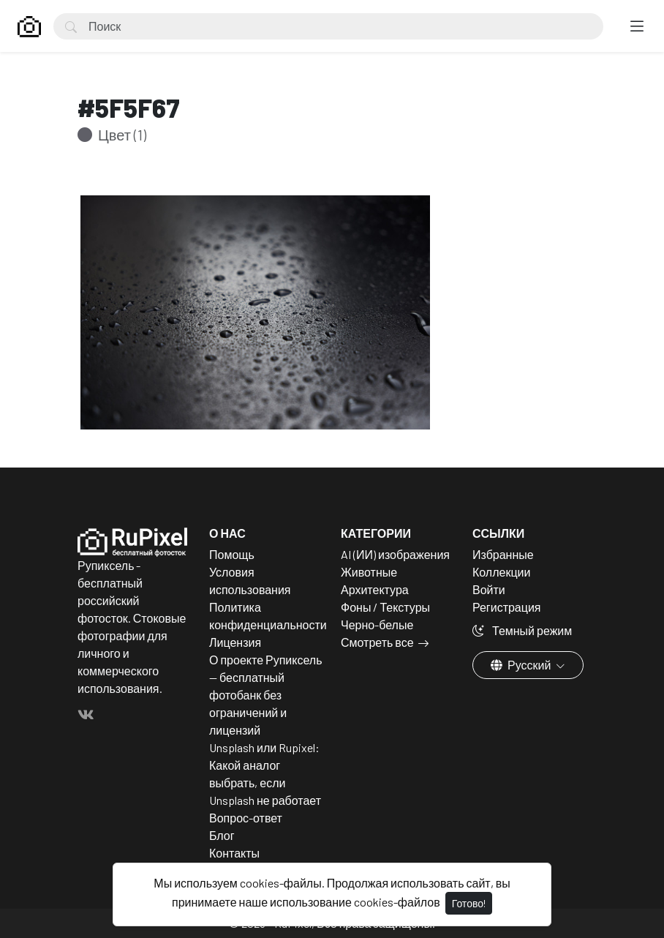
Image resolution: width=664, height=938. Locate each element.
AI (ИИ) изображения (395, 554)
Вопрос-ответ (245, 818)
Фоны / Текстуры (385, 607)
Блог (222, 835)
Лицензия (235, 642)
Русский (522, 665)
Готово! (469, 903)
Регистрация (506, 607)
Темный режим (522, 630)
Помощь (231, 554)
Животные (369, 572)
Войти (488, 589)
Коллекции (501, 572)
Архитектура (375, 589)
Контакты (234, 853)
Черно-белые (377, 624)
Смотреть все (377, 642)
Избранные (503, 554)
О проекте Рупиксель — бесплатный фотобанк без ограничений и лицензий (265, 695)
